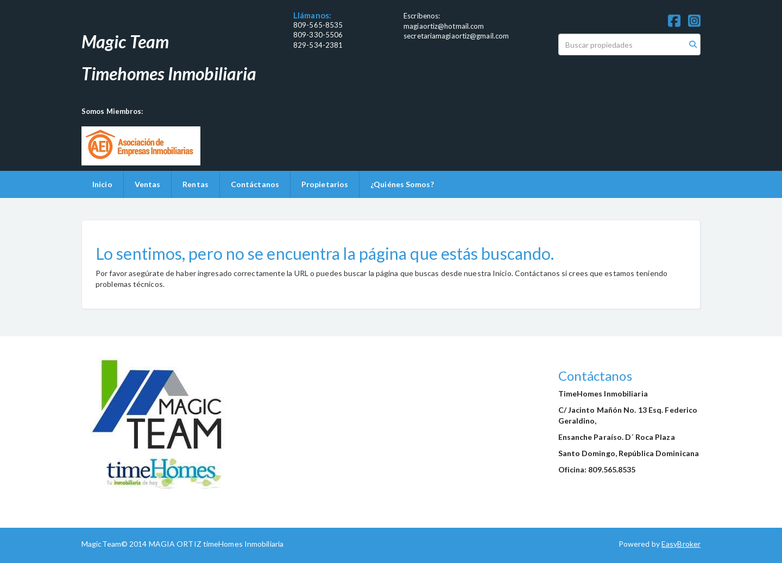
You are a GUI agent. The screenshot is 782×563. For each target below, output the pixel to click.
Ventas (148, 184)
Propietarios (324, 184)
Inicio (102, 184)
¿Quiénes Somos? (402, 184)
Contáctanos (255, 184)
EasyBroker (681, 543)
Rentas (195, 184)
